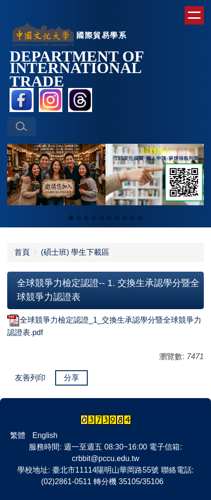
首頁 (22, 252)
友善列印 (30, 378)
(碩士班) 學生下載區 (75, 252)
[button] (21, 126)
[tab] (71, 218)
